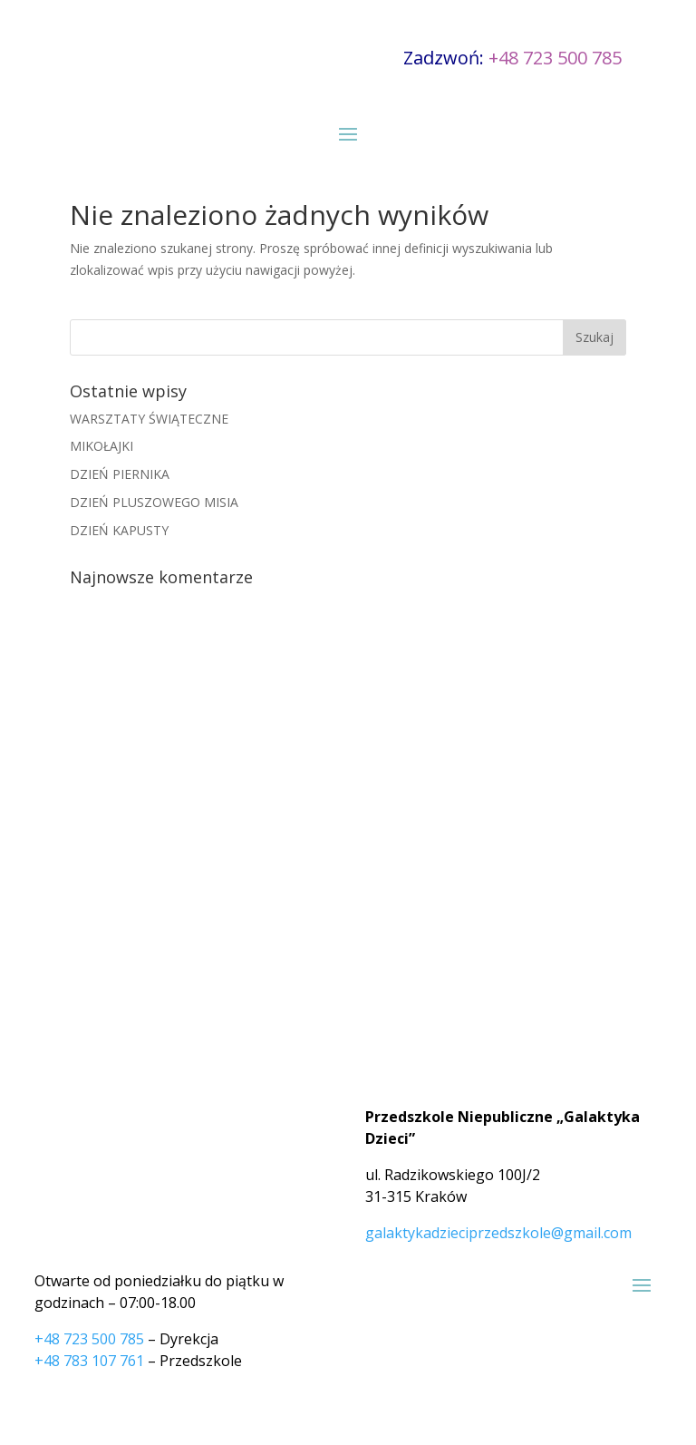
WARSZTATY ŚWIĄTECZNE (149, 418)
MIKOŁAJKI (101, 445)
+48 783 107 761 (89, 1361)
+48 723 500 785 (555, 57)
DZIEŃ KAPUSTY (119, 530)
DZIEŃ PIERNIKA (119, 474)
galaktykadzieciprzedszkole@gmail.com (498, 1233)
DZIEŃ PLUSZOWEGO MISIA (154, 502)
